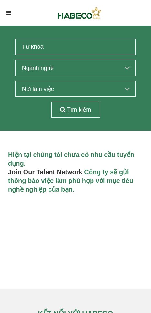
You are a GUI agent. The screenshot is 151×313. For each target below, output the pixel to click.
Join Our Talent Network (45, 172)
